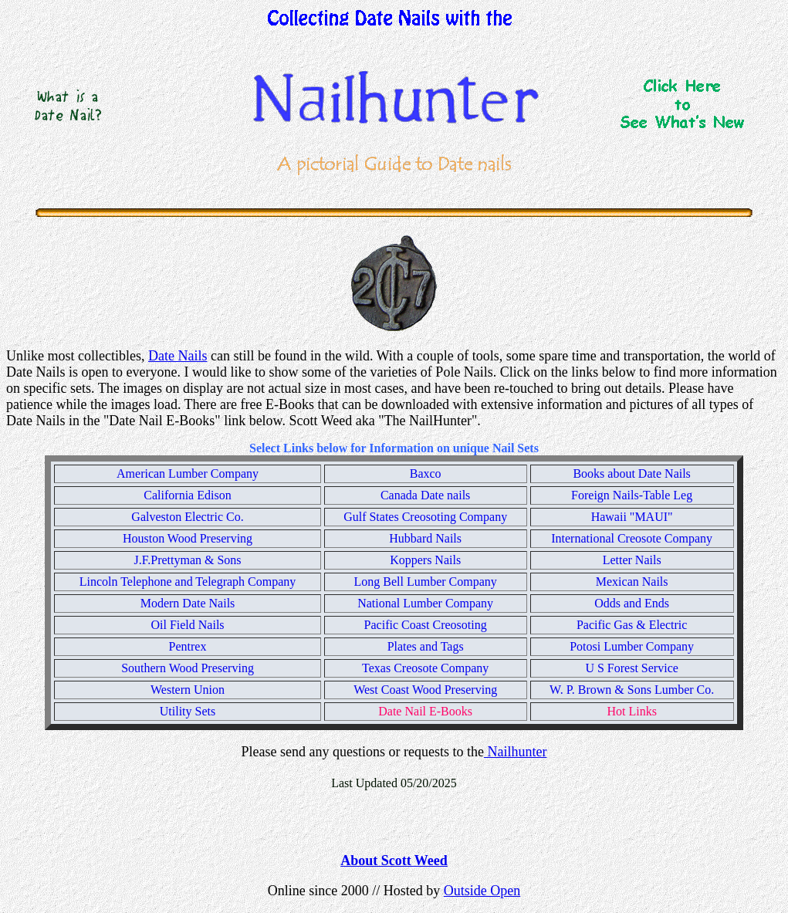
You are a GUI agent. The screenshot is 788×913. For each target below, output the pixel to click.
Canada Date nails (425, 495)
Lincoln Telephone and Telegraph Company (187, 581)
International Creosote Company (631, 538)
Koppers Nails (425, 559)
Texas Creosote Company (425, 668)
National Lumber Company (425, 603)
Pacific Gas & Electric (632, 624)
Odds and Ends (631, 603)
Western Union (187, 689)
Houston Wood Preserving (187, 538)
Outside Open (482, 890)
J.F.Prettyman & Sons (187, 559)
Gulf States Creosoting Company (425, 516)
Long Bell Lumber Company (424, 581)
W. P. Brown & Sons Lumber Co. (632, 689)
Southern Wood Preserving (187, 668)
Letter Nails (632, 559)
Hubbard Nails (425, 538)
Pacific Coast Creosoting (425, 624)
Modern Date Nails (187, 603)
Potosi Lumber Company (632, 646)
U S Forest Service (631, 668)
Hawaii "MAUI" (632, 516)
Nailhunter (515, 751)
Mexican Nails (632, 581)
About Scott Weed (394, 860)
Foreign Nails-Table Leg (631, 495)
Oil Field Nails (187, 624)
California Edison (187, 495)
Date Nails (177, 356)
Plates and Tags (425, 646)
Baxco (425, 473)
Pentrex (188, 646)
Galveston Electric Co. (187, 516)
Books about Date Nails (631, 473)
